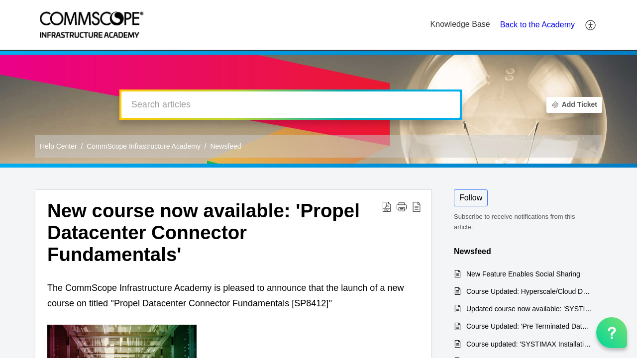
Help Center (58, 146)
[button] (402, 206)
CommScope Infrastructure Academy (144, 146)
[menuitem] (591, 24)
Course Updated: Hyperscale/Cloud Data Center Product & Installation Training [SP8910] (529, 291)
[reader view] (417, 206)
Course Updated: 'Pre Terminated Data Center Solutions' (529, 326)
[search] (290, 104)
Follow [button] (470, 197)
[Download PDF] (387, 206)
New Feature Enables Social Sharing (523, 274)
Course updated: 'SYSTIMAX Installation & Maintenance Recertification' (529, 344)
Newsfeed (225, 146)
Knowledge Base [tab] (460, 24)
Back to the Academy (537, 24)
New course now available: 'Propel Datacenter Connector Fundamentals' (203, 232)
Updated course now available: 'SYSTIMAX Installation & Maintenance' (529, 309)
